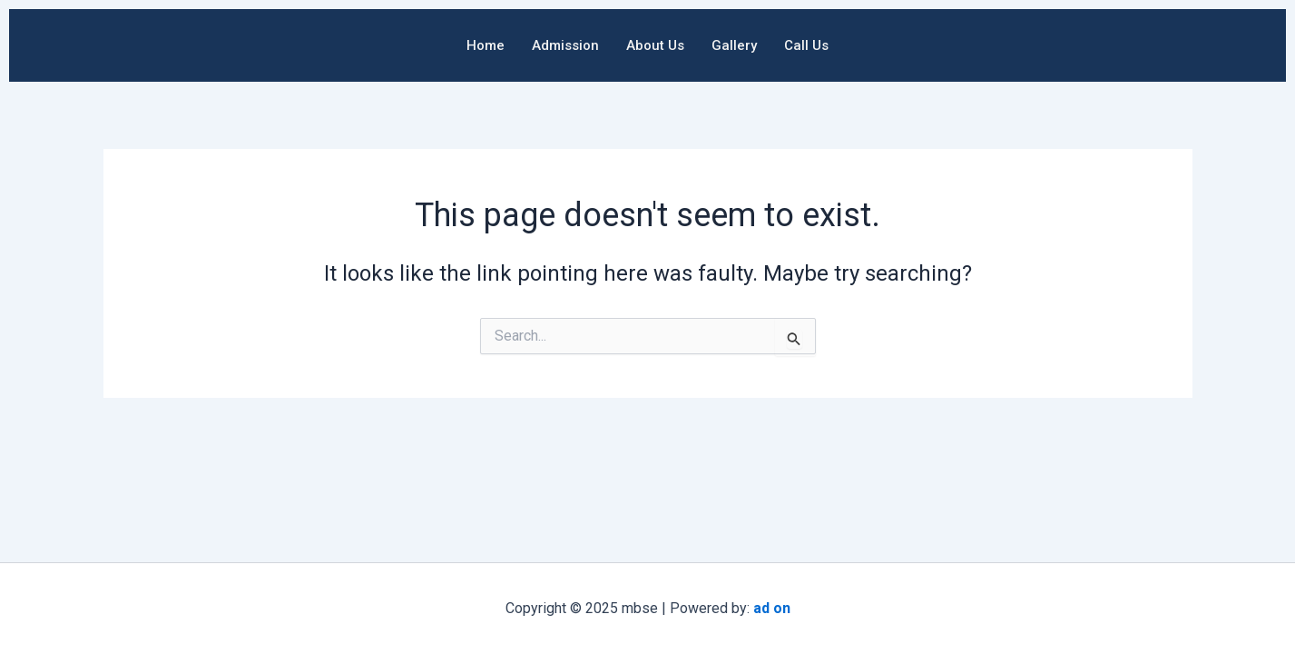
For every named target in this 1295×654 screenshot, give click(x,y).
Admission (565, 45)
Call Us (806, 45)
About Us (655, 45)
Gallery (734, 45)
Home (485, 45)
